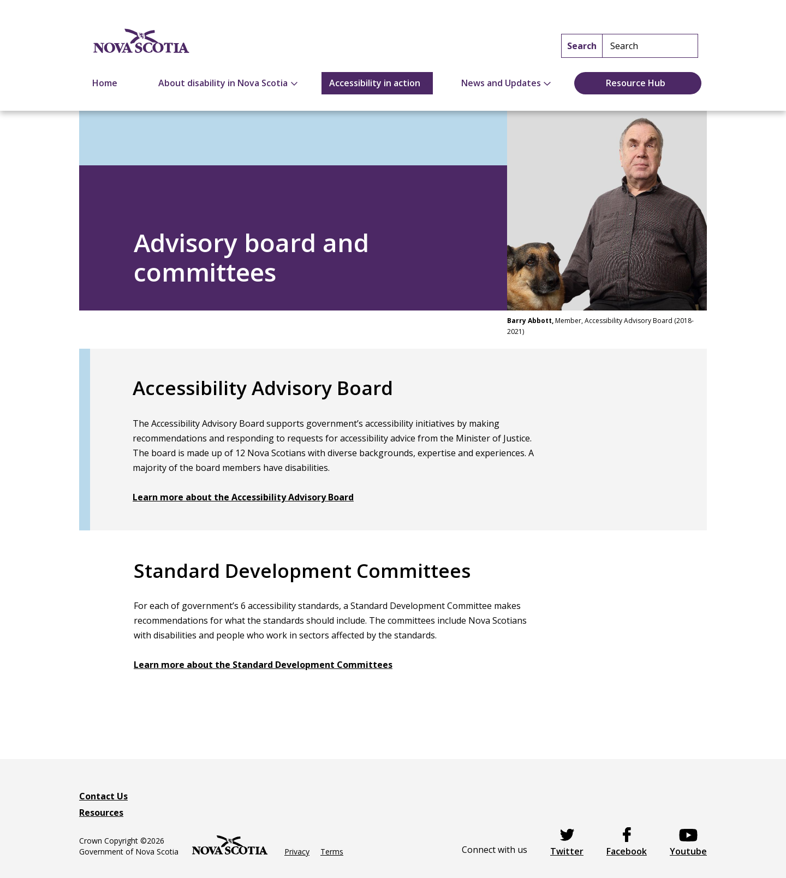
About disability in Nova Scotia (223, 83)
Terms (331, 851)
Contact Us (103, 796)
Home (104, 83)
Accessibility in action (374, 83)
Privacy (296, 851)
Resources (101, 813)
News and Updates (501, 83)
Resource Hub (635, 83)
